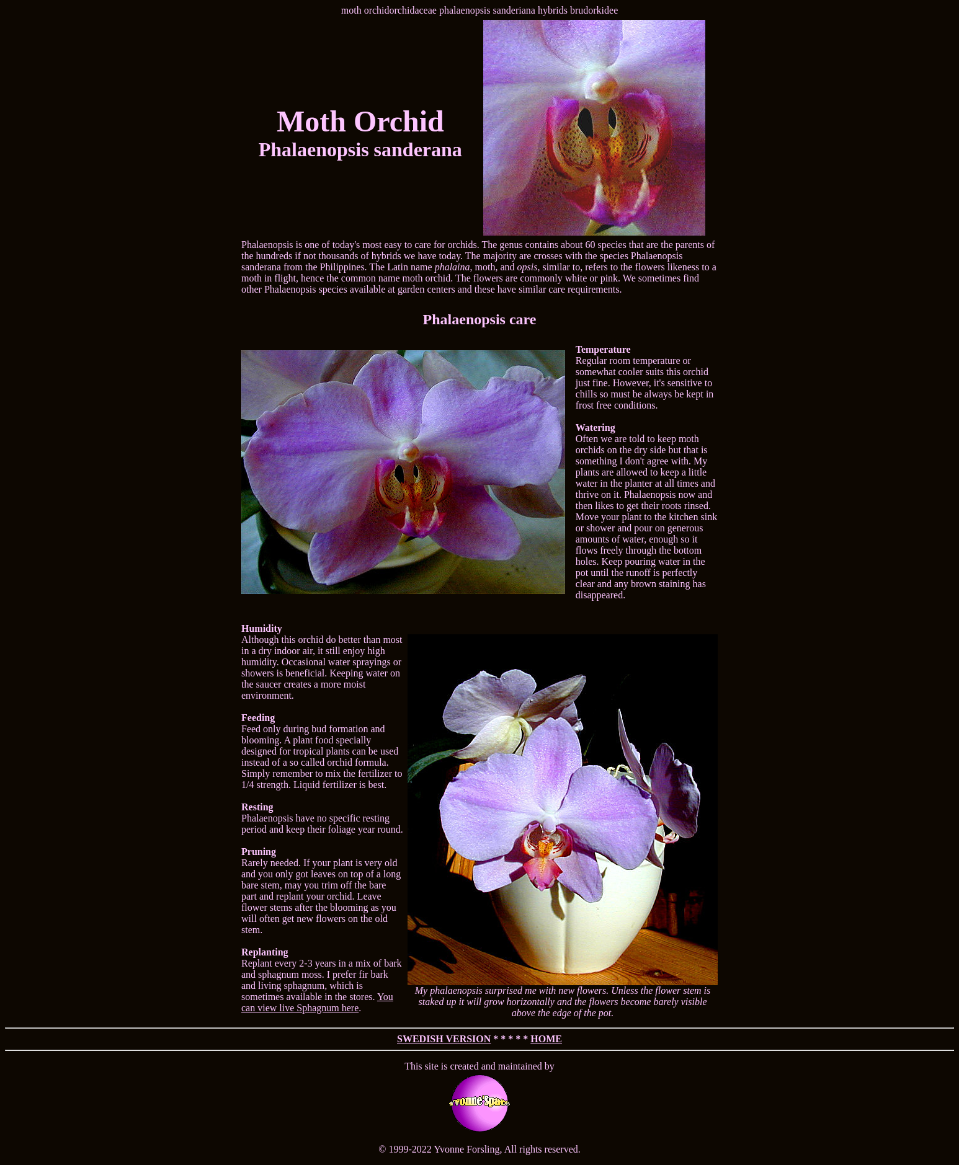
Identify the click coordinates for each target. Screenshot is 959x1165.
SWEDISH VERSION (444, 1039)
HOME (546, 1039)
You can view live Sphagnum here (317, 1002)
